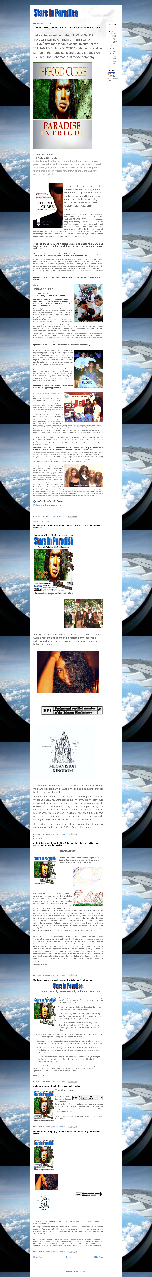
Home (68, 1257)
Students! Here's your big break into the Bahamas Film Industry (62, 980)
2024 (111, 27)
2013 (111, 63)
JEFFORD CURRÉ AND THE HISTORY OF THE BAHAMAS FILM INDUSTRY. (67, 27)
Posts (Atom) (44, 1261)
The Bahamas (43, 839)
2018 (111, 51)
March (113, 31)
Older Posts (98, 1257)
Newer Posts (38, 1257)
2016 (111, 56)
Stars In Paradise (112, 75)
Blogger (83, 1271)
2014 (111, 61)
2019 (111, 49)
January (113, 46)
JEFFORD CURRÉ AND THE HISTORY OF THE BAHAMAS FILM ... (114, 38)
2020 (111, 29)
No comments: (61, 516)
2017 (111, 54)
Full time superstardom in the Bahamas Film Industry (57, 1086)
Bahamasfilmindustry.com (47, 505)
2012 (111, 66)
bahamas (40, 837)
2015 (111, 59)
